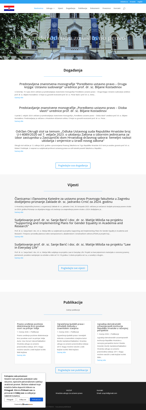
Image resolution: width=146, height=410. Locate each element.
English (140, 2)
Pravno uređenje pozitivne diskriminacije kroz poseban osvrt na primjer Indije (30, 326)
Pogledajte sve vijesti (73, 268)
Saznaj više (19, 97)
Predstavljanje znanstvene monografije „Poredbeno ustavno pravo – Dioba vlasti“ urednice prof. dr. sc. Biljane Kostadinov (73, 109)
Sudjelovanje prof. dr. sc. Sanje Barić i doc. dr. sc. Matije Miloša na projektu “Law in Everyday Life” (73, 246)
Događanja (70, 8)
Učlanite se (124, 2)
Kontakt (117, 8)
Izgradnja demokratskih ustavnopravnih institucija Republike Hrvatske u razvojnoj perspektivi (112, 327)
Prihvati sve (36, 399)
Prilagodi (10, 399)
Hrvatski (133, 2)
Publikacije (82, 8)
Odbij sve (22, 399)
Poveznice (107, 8)
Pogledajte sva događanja (73, 165)
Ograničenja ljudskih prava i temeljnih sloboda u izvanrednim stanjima (70, 326)
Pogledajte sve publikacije (73, 370)
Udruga (49, 8)
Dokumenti (94, 8)
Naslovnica (38, 8)
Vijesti (60, 8)
